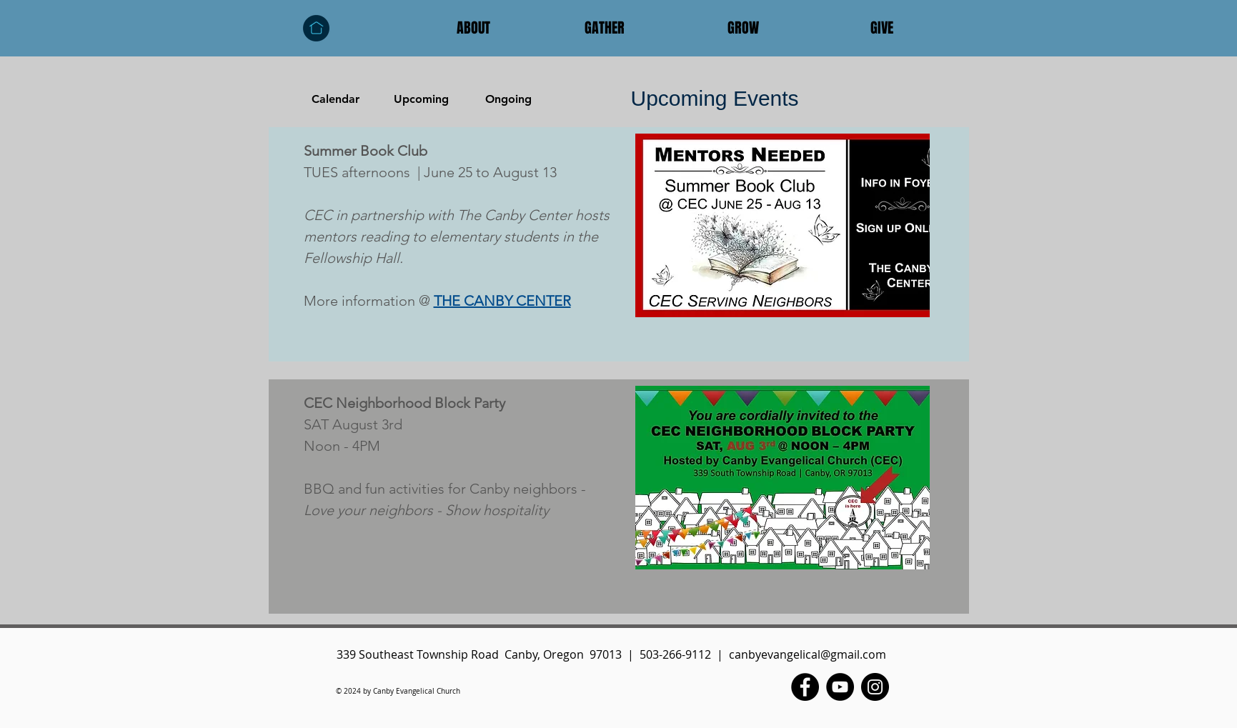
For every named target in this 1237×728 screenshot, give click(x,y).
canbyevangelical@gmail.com (807, 654)
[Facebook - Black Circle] (805, 687)
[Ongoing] (509, 99)
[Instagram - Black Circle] (875, 687)
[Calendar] (336, 99)
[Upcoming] (421, 99)
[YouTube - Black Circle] (840, 687)
